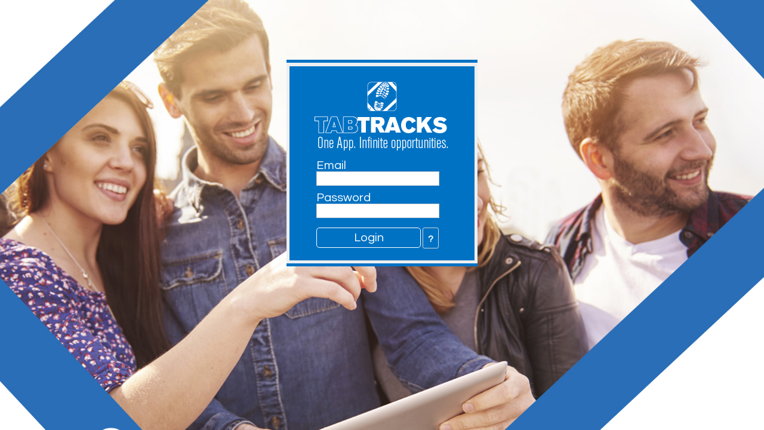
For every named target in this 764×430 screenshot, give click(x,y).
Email (331, 165)
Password (343, 198)
